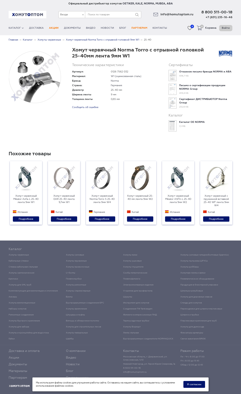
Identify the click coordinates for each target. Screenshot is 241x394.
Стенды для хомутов (191, 303)
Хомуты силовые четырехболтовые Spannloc (204, 255)
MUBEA (160, 3)
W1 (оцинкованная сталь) (126, 76)
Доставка (36, 28)
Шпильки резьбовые (191, 291)
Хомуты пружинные (76, 261)
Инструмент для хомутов (136, 303)
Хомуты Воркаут (132, 327)
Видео (90, 28)
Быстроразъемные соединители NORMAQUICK (148, 339)
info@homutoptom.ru (176, 14)
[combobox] (71, 14)
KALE (139, 3)
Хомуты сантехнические (21, 273)
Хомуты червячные (19, 255)
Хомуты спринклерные (78, 291)
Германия (116, 85)
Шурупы (127, 297)
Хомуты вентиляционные (22, 303)
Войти (226, 28)
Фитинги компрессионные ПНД (140, 315)
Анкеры (13, 297)
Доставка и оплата (24, 351)
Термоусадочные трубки (136, 321)
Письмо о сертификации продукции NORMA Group (202, 87)
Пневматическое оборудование (197, 279)
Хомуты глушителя (133, 267)
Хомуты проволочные (77, 267)
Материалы (18, 371)
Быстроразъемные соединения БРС (85, 303)
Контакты (160, 28)
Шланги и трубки (189, 315)
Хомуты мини (130, 255)
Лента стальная (131, 333)
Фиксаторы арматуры (191, 333)
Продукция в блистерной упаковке (199, 285)
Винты (69, 297)
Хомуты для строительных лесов (83, 327)
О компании (76, 351)
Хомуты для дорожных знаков (196, 297)
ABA (170, 3)
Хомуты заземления (76, 309)
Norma (115, 81)
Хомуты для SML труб (20, 285)
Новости (107, 28)
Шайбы (70, 339)
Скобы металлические (135, 273)
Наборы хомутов (17, 309)
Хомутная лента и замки (192, 273)
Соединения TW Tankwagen (137, 309)
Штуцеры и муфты (75, 315)
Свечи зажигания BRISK (193, 339)
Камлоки (13, 279)
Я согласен (194, 384)
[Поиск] (136, 14)
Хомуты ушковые (132, 261)
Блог (122, 28)
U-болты (70, 273)
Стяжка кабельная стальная (23, 267)
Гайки (12, 339)
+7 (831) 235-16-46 (219, 17)
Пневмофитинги (131, 279)
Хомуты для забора (19, 327)
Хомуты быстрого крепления (24, 321)
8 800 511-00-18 (216, 12)
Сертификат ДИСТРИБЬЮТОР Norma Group (203, 101)
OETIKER (128, 3)
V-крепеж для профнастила (137, 291)
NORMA (149, 3)
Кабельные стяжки (19, 261)
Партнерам (139, 28)
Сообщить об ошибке (85, 107)
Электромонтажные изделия (138, 285)
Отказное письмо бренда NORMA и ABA (205, 71)
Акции (53, 28)
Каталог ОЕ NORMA (192, 122)
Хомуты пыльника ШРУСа (194, 261)
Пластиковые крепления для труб (198, 321)
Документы (72, 28)
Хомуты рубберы (189, 267)
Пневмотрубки (74, 279)
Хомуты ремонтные (76, 285)
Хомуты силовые (75, 255)
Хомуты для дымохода (192, 327)
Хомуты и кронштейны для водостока (29, 333)
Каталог (16, 28)
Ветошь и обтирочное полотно (82, 321)
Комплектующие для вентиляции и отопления (33, 291)
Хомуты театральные (77, 333)
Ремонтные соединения (21, 315)
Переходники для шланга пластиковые (201, 309)
